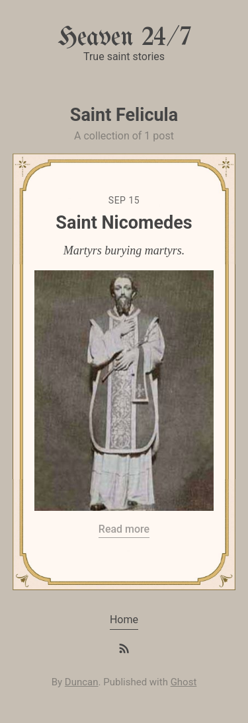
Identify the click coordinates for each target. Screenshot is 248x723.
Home (124, 619)
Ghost (184, 682)
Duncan (82, 682)
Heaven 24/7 (124, 38)
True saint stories (124, 56)
